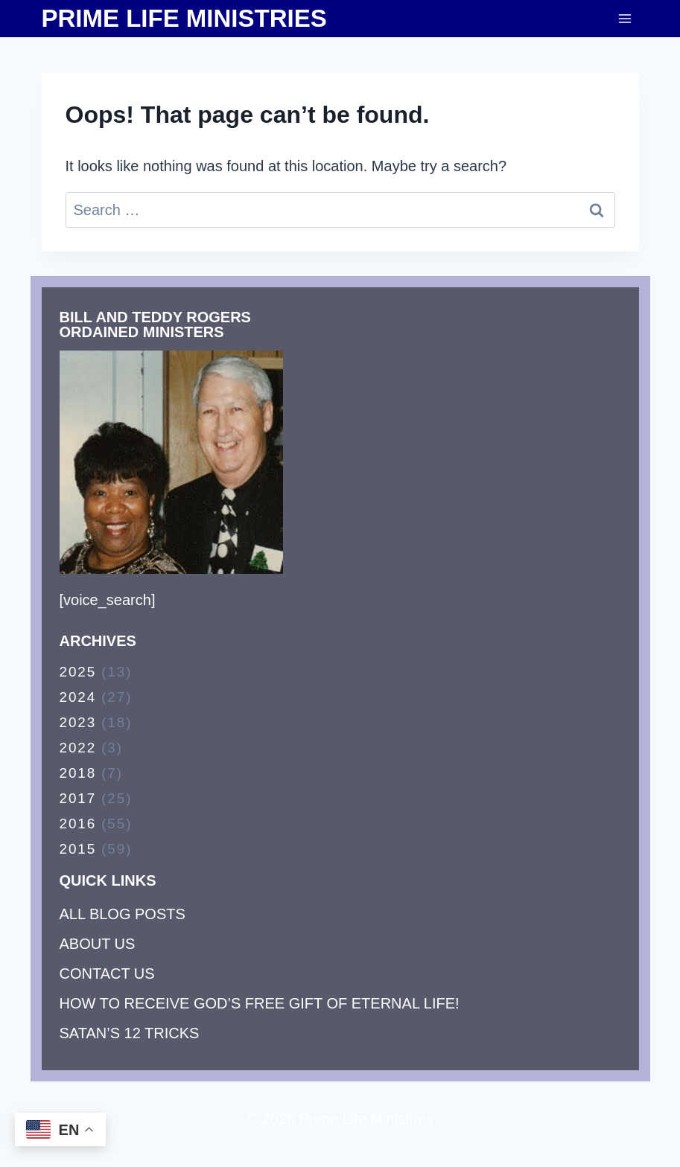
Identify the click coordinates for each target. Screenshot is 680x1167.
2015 (78, 849)
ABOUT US (98, 944)
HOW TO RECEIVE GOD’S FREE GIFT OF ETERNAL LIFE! (260, 1003)
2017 (78, 798)
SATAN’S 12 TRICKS (130, 1033)
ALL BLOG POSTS (122, 914)
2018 (78, 773)
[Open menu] (625, 18)
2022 (78, 747)
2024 (78, 697)
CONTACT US (107, 973)
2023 (78, 722)
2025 (78, 672)
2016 (78, 823)
